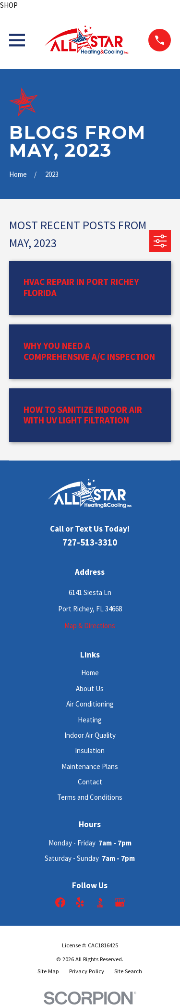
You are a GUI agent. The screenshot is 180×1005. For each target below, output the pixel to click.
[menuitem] (48, 971)
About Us (90, 688)
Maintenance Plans (89, 766)
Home (90, 672)
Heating (90, 719)
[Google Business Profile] (120, 902)
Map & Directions (89, 625)
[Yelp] (80, 902)
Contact (90, 781)
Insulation (90, 750)
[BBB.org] (100, 902)
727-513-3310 (89, 542)
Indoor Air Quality (90, 735)
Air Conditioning (90, 703)
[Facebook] (60, 902)
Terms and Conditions (89, 797)
